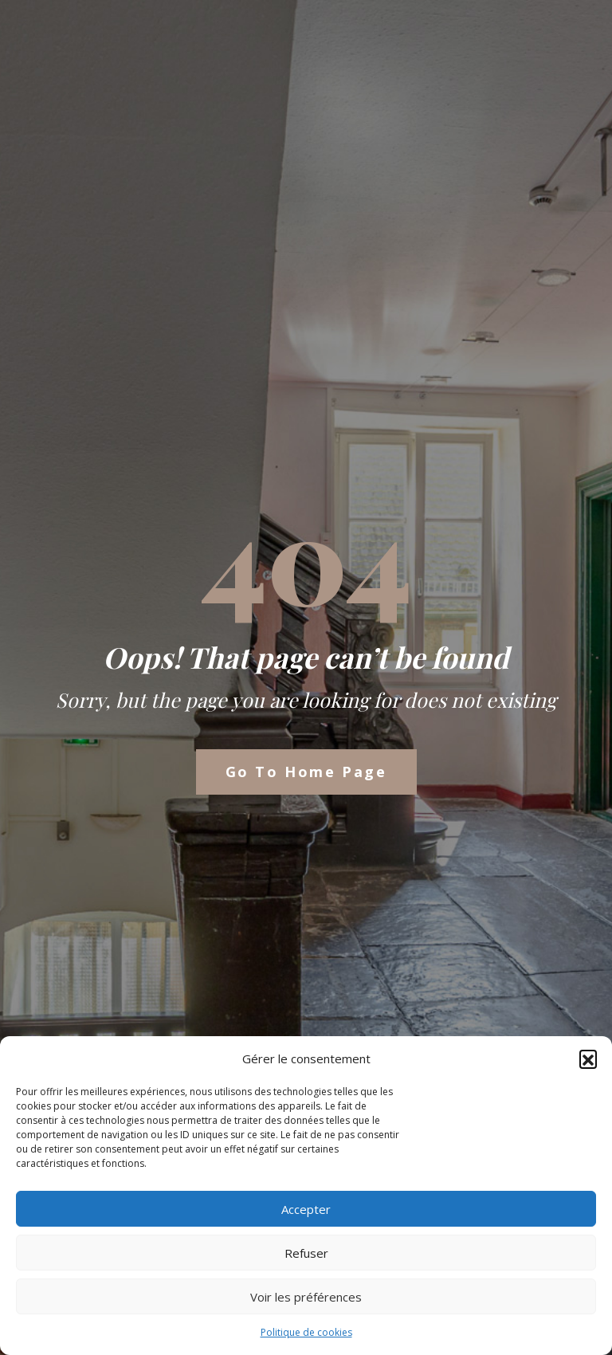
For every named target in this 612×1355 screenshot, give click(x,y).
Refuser (306, 1253)
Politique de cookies (306, 1332)
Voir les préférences (306, 1297)
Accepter (306, 1209)
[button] (588, 1058)
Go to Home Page (306, 771)
